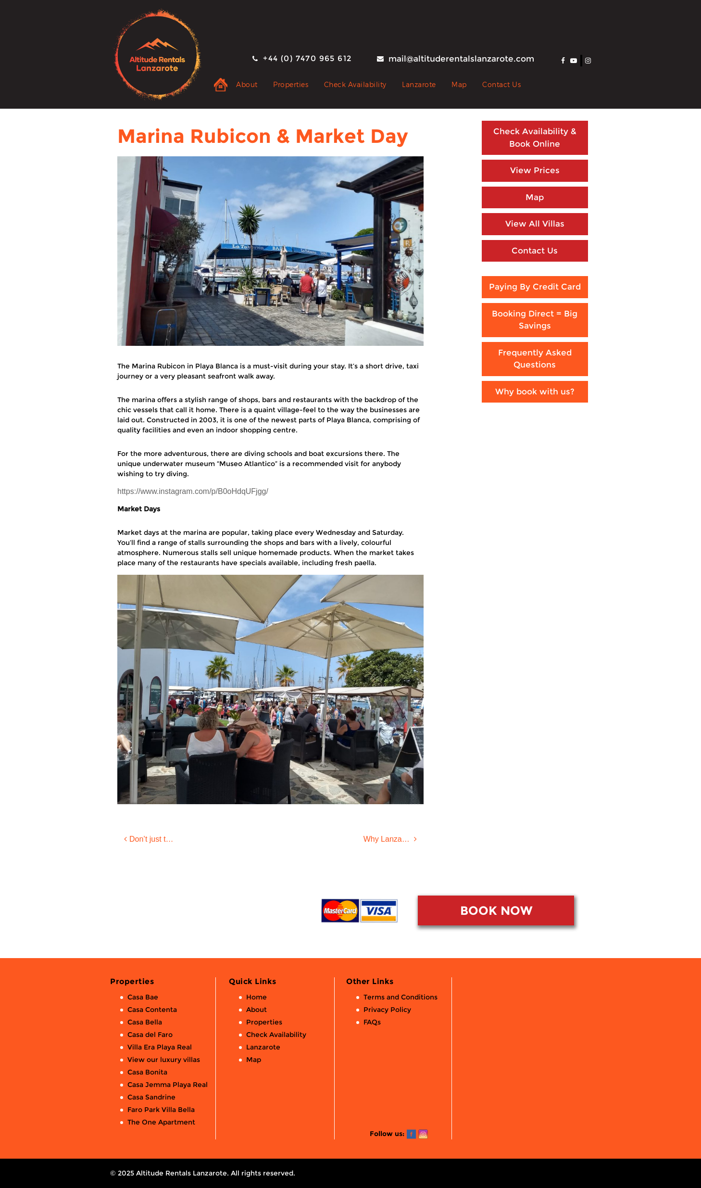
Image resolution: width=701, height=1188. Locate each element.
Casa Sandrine (151, 1097)
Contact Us (501, 84)
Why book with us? (535, 391)
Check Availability (355, 84)
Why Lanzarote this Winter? (393, 839)
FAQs (372, 1022)
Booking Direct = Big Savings (534, 320)
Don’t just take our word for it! (159, 839)
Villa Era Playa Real (159, 1047)
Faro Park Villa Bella (161, 1109)
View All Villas (534, 223)
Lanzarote (419, 84)
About (247, 84)
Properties (290, 84)
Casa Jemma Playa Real (167, 1084)
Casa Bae (142, 997)
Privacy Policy (387, 1009)
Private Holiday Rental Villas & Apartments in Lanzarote (220, 85)
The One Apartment (161, 1122)
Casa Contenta (152, 1009)
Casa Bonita (147, 1072)
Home (256, 997)
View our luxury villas (163, 1059)
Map (459, 84)
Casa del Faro (150, 1034)
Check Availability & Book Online (534, 137)
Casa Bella (144, 1022)
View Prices (535, 170)
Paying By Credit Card (535, 286)
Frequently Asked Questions (535, 359)
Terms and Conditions (400, 997)
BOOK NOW (496, 910)
